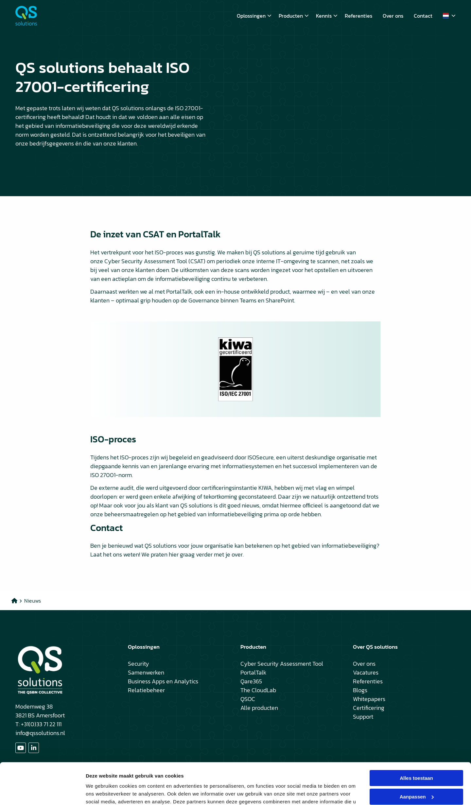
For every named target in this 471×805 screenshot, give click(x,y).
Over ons (393, 16)
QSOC (247, 698)
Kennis (327, 16)
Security (138, 663)
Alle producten (259, 707)
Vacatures (365, 672)
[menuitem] (252, 16)
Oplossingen (254, 16)
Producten (294, 16)
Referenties (358, 16)
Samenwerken (146, 672)
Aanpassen (417, 761)
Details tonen (101, 792)
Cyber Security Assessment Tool (281, 663)
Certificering (368, 707)
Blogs (360, 690)
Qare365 (251, 681)
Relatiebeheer (146, 690)
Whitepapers (369, 698)
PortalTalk (253, 672)
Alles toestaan (416, 742)
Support (363, 716)
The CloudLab (258, 690)
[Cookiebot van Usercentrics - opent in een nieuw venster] (42, 792)
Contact (423, 16)
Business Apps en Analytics (163, 681)
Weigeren (416, 779)
